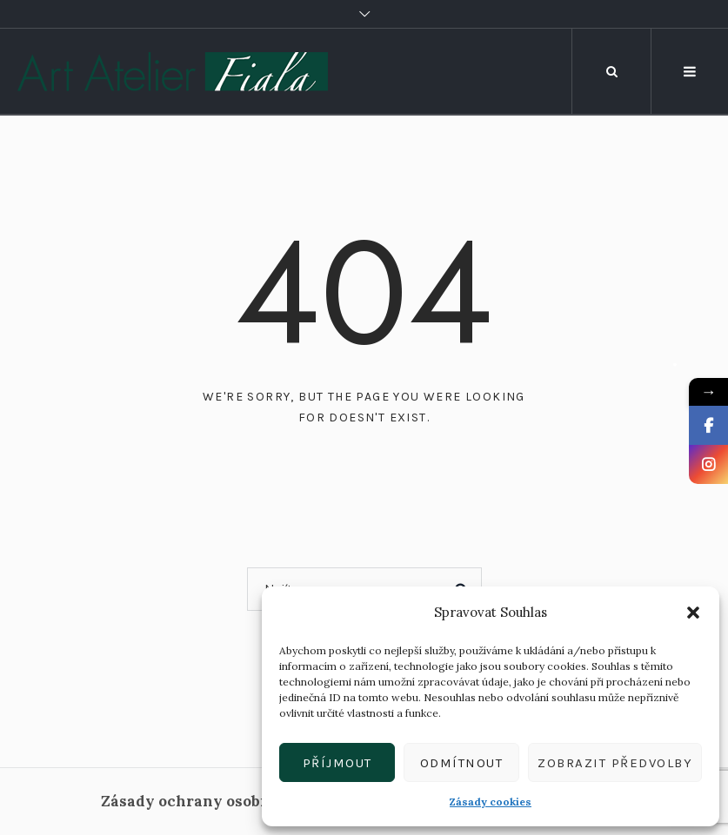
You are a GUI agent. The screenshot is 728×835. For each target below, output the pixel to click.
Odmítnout (462, 763)
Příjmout (337, 763)
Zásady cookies (490, 801)
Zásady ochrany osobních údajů (220, 801)
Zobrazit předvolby (615, 763)
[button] (693, 612)
